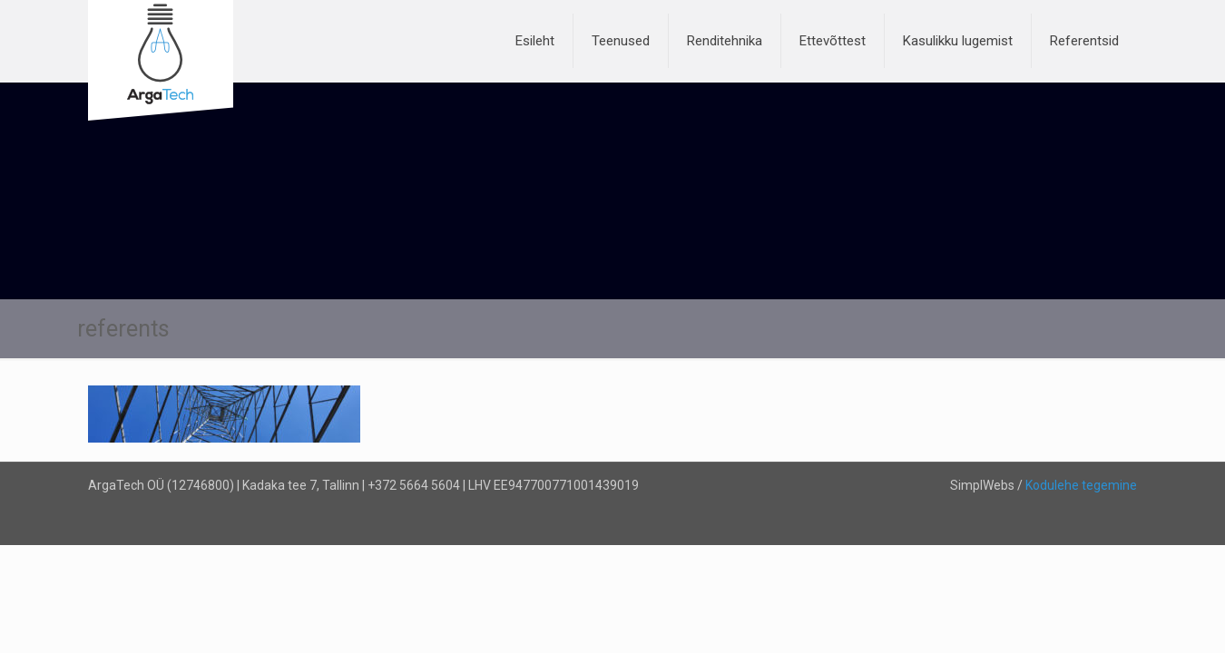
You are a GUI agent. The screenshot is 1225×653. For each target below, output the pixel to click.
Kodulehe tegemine (1081, 485)
